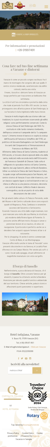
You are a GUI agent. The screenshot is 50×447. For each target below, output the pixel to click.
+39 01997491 (26, 50)
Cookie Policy (27, 433)
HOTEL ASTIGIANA (11, 409)
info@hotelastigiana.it (19, 347)
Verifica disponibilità (25, 34)
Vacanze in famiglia (24, 439)
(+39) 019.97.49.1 (27, 343)
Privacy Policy (13, 433)
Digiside (36, 436)
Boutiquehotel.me (31, 425)
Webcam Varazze (38, 347)
